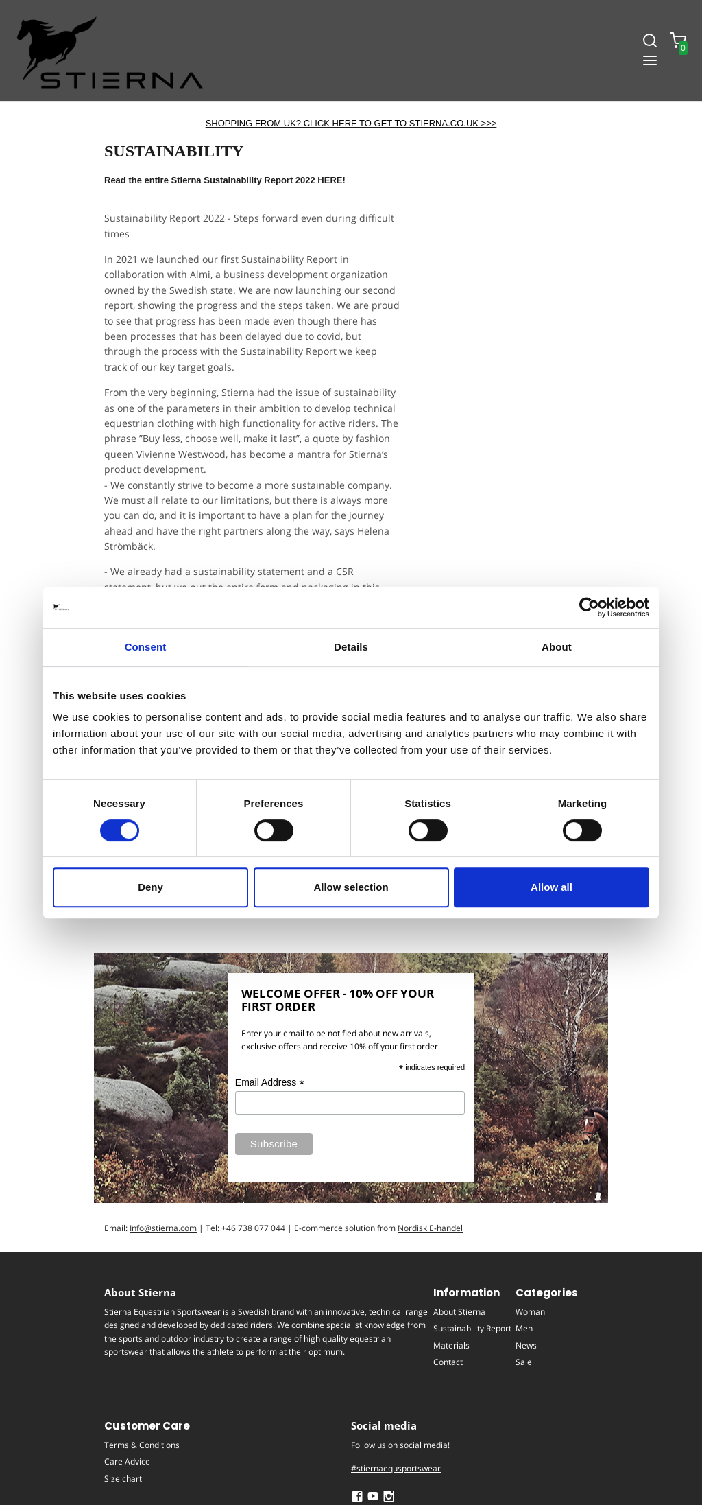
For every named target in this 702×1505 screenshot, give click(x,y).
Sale (524, 1362)
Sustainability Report (472, 1328)
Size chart (123, 1478)
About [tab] (557, 647)
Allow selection (350, 887)
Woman (530, 1312)
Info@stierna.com (163, 1228)
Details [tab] (351, 647)
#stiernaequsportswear (396, 1468)
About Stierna (459, 1312)
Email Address (270, 1082)
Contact (448, 1362)
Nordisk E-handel (430, 1228)
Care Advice (127, 1461)
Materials (451, 1345)
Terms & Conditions (142, 1445)
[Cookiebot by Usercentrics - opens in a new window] (589, 607)
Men (524, 1328)
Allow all (551, 887)
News (526, 1345)
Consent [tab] (146, 647)
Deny (150, 887)
